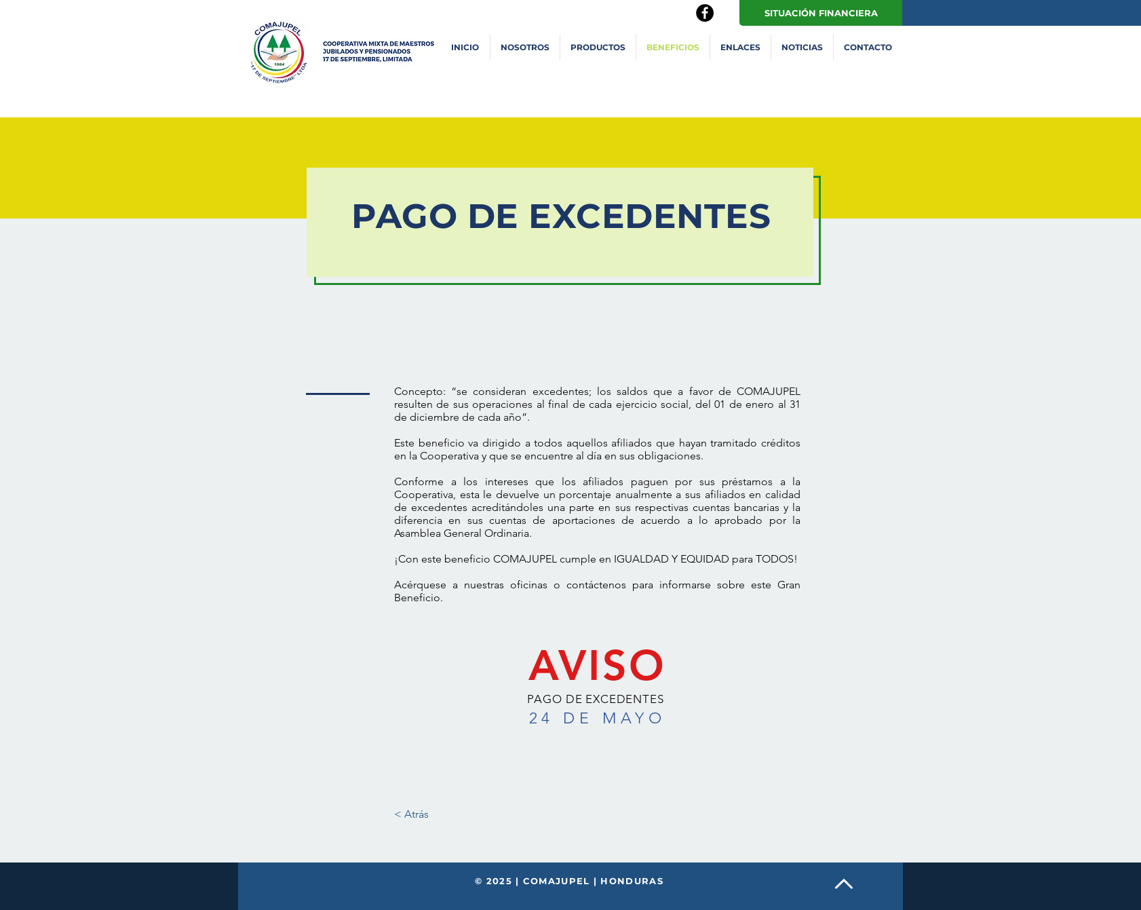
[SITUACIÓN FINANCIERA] (820, 13)
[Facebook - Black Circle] (705, 13)
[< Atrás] (411, 814)
